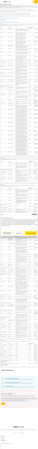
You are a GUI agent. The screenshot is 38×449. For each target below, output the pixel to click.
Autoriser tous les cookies (31, 233)
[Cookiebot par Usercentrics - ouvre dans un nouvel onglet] (32, 214)
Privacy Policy (27, 400)
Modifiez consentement (3, 20)
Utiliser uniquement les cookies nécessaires (7, 233)
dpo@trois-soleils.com (23, 399)
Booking (36, 1)
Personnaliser (19, 233)
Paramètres (33, 229)
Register (3, 403)
